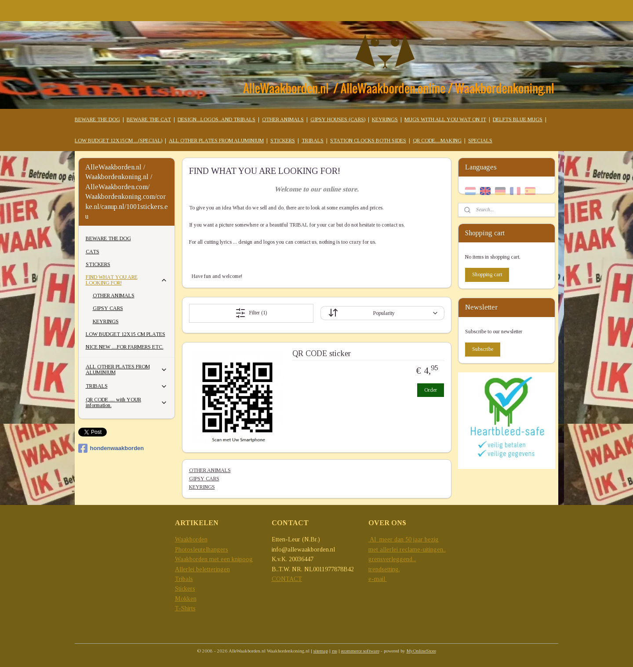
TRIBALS (313, 140)
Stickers (185, 588)
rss (334, 650)
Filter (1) (251, 313)
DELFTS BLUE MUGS (517, 119)
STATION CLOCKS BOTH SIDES (368, 140)
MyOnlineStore (421, 650)
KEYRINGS (385, 119)
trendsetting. (384, 569)
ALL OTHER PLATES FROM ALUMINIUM (216, 140)
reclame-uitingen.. (423, 549)
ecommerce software (360, 650)
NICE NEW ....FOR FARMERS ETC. (125, 347)
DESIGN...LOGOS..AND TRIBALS (216, 119)
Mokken (185, 598)
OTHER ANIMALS (283, 119)
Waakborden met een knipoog (214, 559)
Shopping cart (487, 274)
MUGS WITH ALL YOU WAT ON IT (445, 119)
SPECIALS (480, 140)
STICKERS (282, 140)
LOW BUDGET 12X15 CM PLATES (125, 334)
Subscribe (482, 349)
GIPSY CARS (204, 479)
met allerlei (384, 549)
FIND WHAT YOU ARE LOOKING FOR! (127, 280)
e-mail (377, 579)
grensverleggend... (392, 559)
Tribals (184, 579)
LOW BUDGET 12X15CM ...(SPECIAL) (118, 140)
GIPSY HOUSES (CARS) (337, 119)
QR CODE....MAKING (437, 140)
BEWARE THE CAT (149, 119)
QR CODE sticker (321, 353)
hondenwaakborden (111, 448)
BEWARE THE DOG (97, 119)
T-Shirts (185, 608)
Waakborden (191, 539)
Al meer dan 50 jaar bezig (403, 539)
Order (430, 390)
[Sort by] (382, 313)
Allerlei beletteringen (202, 569)
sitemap (320, 650)
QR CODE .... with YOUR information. (127, 402)
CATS (92, 252)
